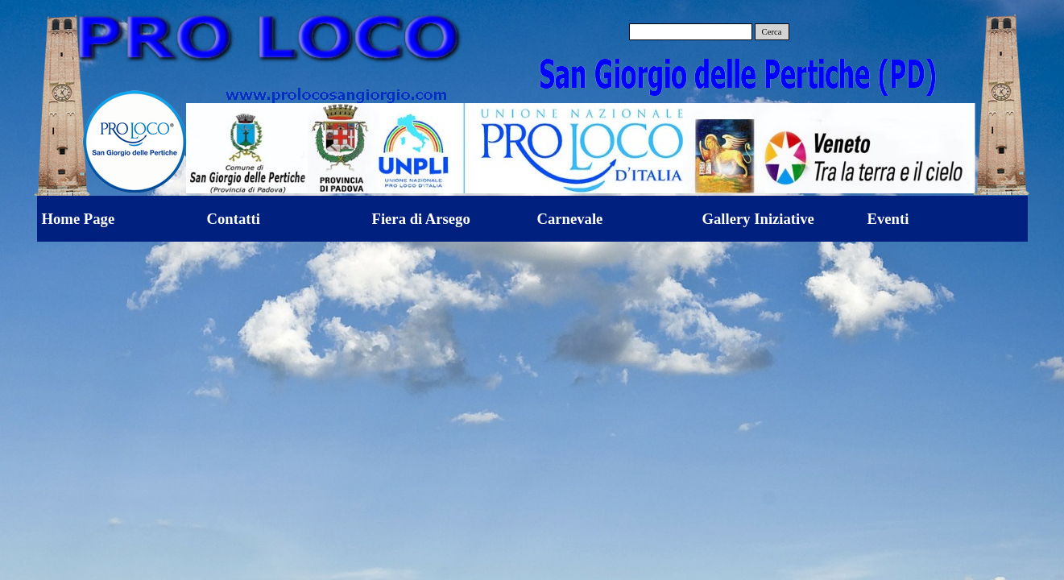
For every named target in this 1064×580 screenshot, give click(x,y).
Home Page (78, 218)
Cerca (772, 31)
